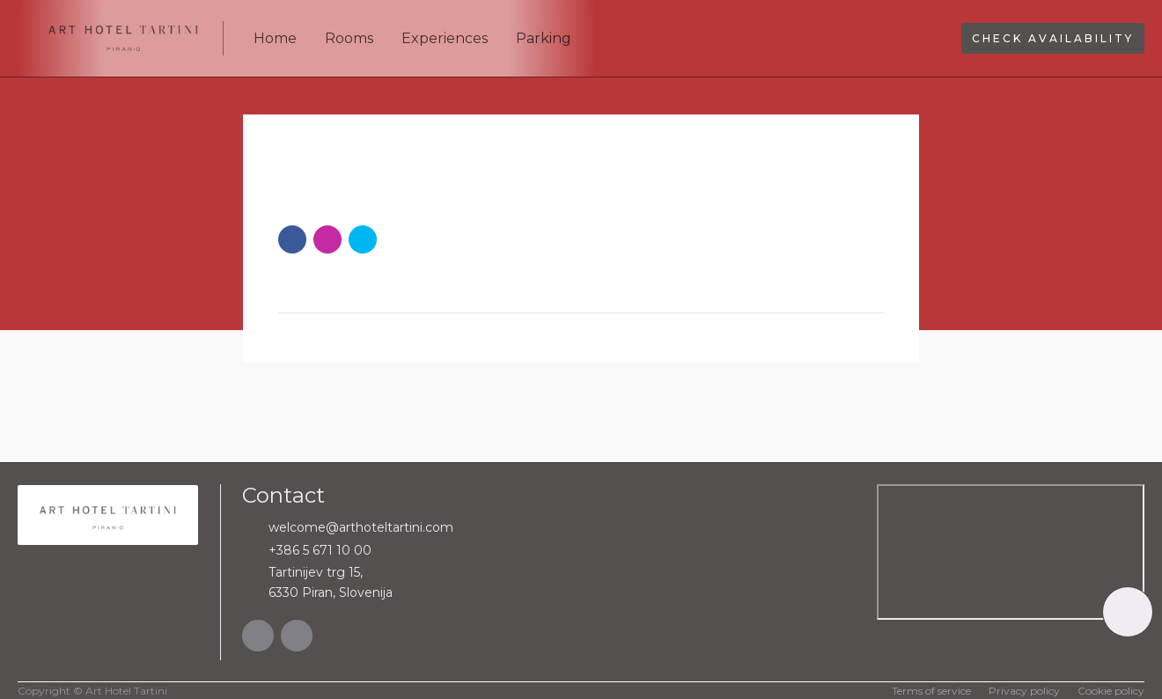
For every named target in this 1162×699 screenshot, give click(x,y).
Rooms (349, 38)
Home (275, 38)
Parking (543, 38)
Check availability (1053, 38)
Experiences (444, 38)
